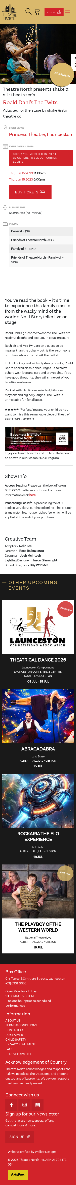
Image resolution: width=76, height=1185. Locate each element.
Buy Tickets (30, 191)
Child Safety (15, 1039)
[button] (28, 12)
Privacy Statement (20, 1044)
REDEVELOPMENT (18, 1054)
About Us (12, 1020)
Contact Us (14, 1030)
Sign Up (19, 1137)
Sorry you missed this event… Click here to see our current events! (36, 158)
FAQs (9, 1049)
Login (54, 12)
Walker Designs (46, 1152)
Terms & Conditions (21, 1025)
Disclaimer (14, 1035)
